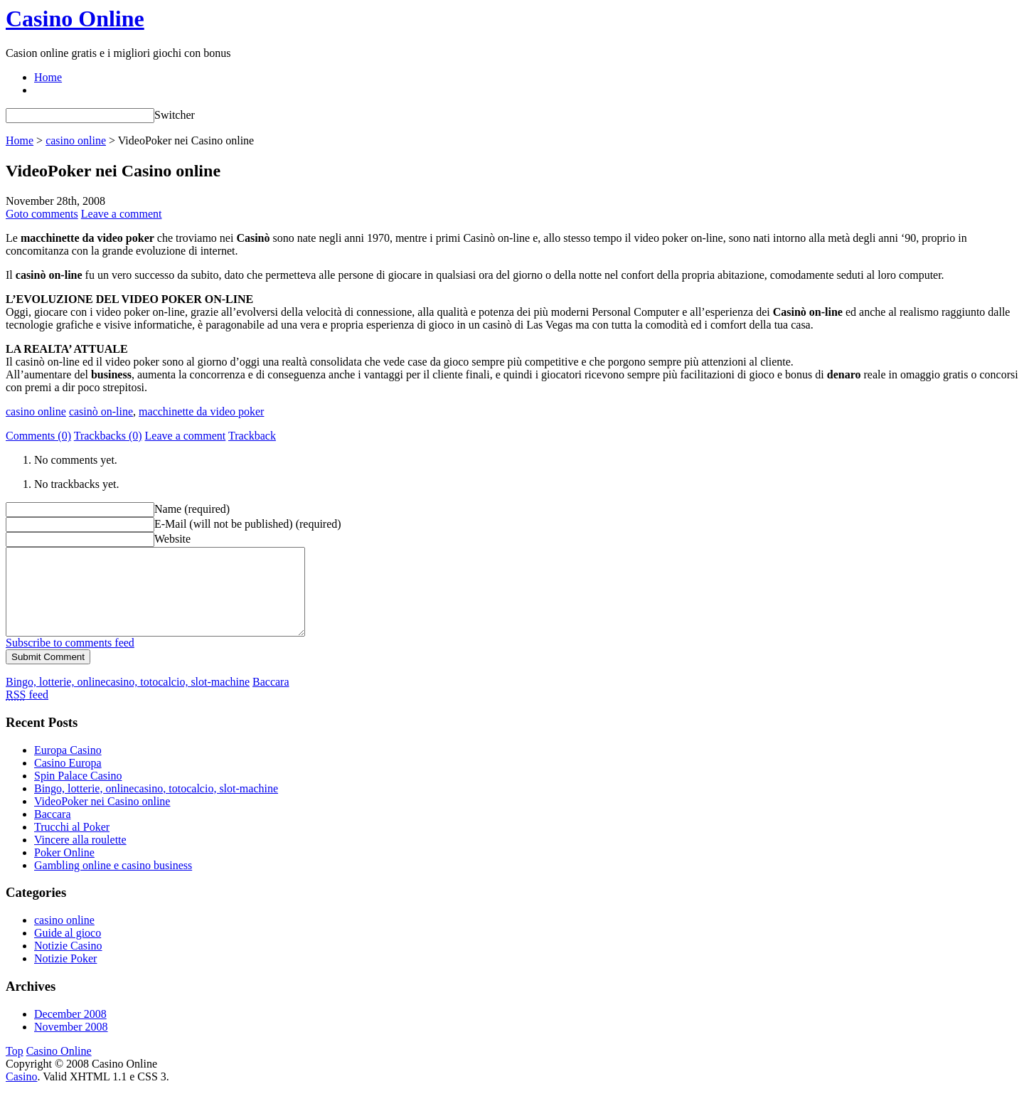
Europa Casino (68, 767)
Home (48, 77)
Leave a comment (121, 214)
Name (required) (192, 509)
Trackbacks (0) (108, 436)
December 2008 (70, 1031)
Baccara (270, 699)
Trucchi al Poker (72, 844)
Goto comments (42, 214)
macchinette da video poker (201, 411)
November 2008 (71, 1044)
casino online (76, 140)
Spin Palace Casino (78, 793)
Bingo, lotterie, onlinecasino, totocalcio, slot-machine (128, 699)
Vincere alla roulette (80, 857)
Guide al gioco (67, 950)
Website (172, 539)
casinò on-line (101, 411)
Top (14, 1068)
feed (27, 712)
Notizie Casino (68, 963)
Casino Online (75, 18)
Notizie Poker (65, 975)
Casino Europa (68, 780)
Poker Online (64, 869)
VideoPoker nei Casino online (102, 818)
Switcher (174, 115)
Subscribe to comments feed (70, 660)
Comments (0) (38, 436)
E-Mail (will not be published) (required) (247, 524)
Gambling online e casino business (113, 882)
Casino (21, 1094)
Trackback (252, 436)
